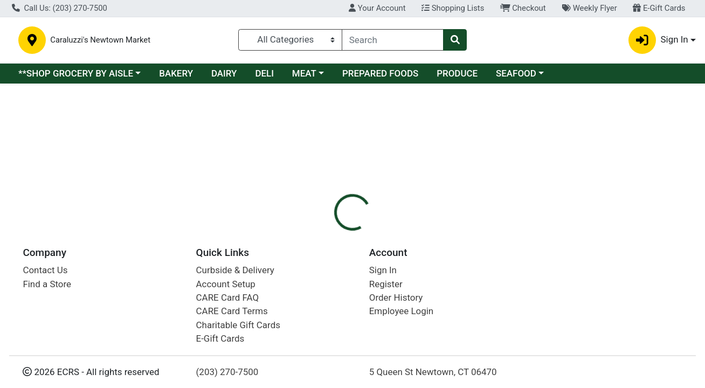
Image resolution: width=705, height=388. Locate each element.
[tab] (324, 194)
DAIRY (224, 73)
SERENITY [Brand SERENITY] (427, 249)
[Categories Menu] (290, 40)
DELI (264, 73)
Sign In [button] (658, 40)
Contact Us (45, 381)
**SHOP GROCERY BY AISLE (75, 73)
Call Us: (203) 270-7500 (59, 8)
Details (324, 194)
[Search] (393, 40)
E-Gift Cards (659, 8)
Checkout (523, 8)
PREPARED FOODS (380, 73)
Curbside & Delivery (235, 381)
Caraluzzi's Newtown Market (196, 40)
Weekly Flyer (589, 8)
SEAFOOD (516, 73)
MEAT (304, 73)
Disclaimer (375, 194)
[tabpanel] (499, 253)
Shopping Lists (452, 8)
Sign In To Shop (598, 153)
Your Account (377, 8)
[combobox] (393, 40)
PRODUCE (457, 73)
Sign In (383, 381)
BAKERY (176, 73)
